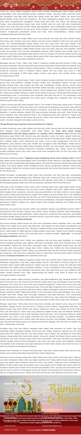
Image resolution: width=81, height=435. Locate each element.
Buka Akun (46, 395)
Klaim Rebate (47, 403)
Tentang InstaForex (11, 413)
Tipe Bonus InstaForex (12, 421)
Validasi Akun (47, 399)
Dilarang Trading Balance (51, 413)
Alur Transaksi (47, 391)
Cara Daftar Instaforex (50, 387)
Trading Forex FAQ (11, 430)
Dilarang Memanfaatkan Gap (52, 426)
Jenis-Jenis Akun (10, 426)
